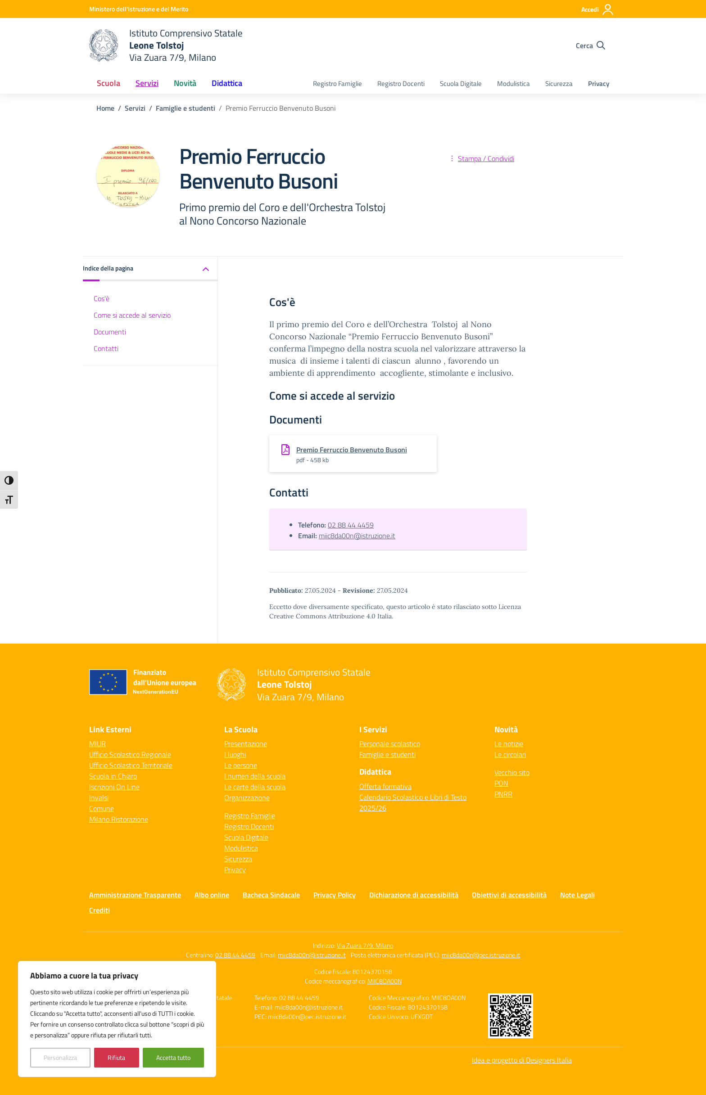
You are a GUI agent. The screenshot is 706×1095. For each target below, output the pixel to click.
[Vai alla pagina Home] (105, 108)
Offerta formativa (385, 786)
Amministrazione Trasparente (135, 894)
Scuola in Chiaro (113, 776)
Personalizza (60, 1057)
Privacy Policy (334, 894)
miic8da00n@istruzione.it (357, 535)
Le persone (240, 765)
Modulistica (513, 83)
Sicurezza (559, 83)
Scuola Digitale (461, 83)
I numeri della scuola (254, 776)
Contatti (106, 348)
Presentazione (245, 743)
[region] (117, 1019)
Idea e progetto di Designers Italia (522, 1059)
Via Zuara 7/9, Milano (365, 945)
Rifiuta (116, 1057)
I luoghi (235, 754)
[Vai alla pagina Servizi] (135, 108)
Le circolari (510, 754)
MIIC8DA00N (384, 981)
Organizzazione (247, 797)
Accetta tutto (173, 1057)
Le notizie (508, 743)
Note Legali (577, 894)
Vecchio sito (512, 772)
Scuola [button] (108, 83)
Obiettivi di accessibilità (509, 894)
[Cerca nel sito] (590, 45)
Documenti (110, 331)
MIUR (97, 743)
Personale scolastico (389, 743)
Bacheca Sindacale (271, 894)
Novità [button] (185, 83)
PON (501, 783)
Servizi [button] (147, 83)
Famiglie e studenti (387, 754)
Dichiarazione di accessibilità (413, 894)
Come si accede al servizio (132, 315)
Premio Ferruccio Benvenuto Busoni (351, 449)
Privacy (598, 83)
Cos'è (101, 298)
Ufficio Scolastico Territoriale (130, 765)
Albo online (212, 894)
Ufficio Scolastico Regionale (130, 754)
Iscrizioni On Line (114, 786)
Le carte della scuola (254, 786)
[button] (150, 269)
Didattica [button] (227, 83)
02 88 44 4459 (351, 524)
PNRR (503, 794)
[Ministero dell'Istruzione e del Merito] (138, 9)
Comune (101, 808)
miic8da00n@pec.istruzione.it (481, 955)
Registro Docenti (401, 83)
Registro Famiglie (337, 83)
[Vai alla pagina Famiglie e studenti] (185, 108)
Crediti (99, 910)
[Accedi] (598, 9)
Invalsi (99, 797)
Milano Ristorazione (118, 819)
